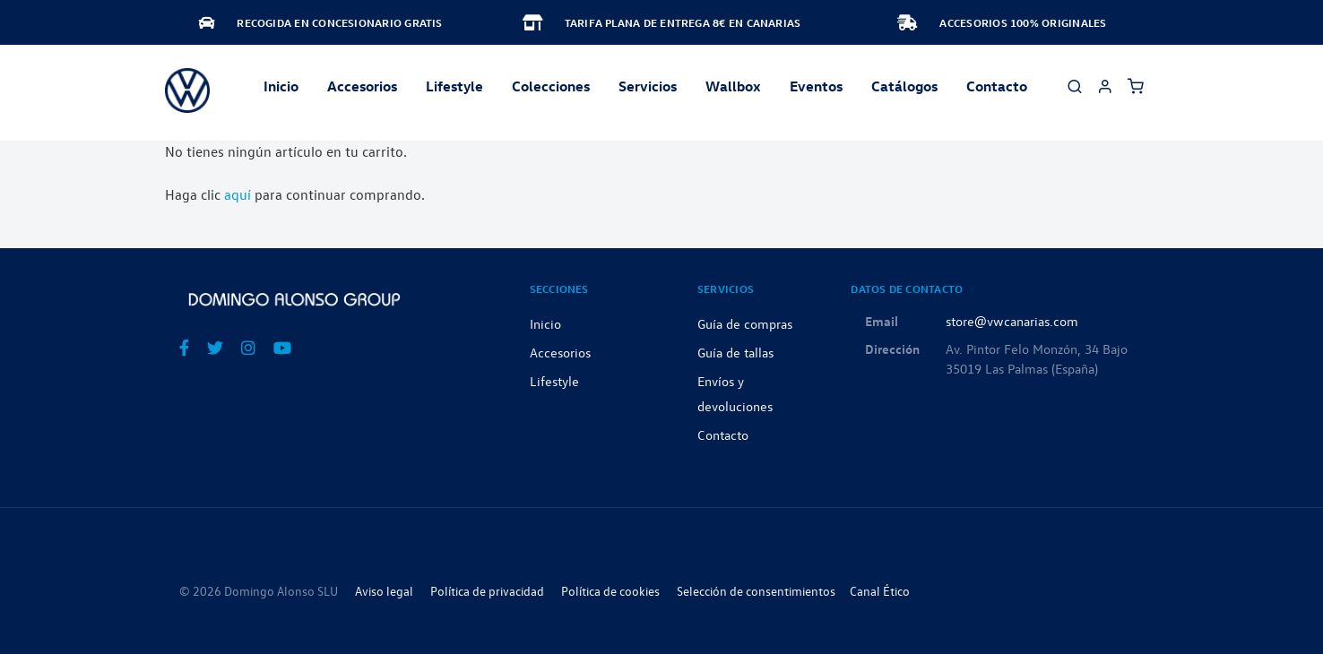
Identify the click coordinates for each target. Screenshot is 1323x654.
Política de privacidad (487, 590)
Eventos (816, 86)
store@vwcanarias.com (1012, 321)
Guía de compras (744, 323)
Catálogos (904, 86)
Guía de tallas (735, 352)
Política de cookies (610, 590)
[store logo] (187, 90)
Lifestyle (454, 86)
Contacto (996, 86)
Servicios (647, 86)
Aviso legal (384, 590)
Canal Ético (880, 590)
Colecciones (551, 86)
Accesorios (560, 352)
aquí (237, 194)
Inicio (281, 86)
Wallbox (733, 86)
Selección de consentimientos (756, 590)
